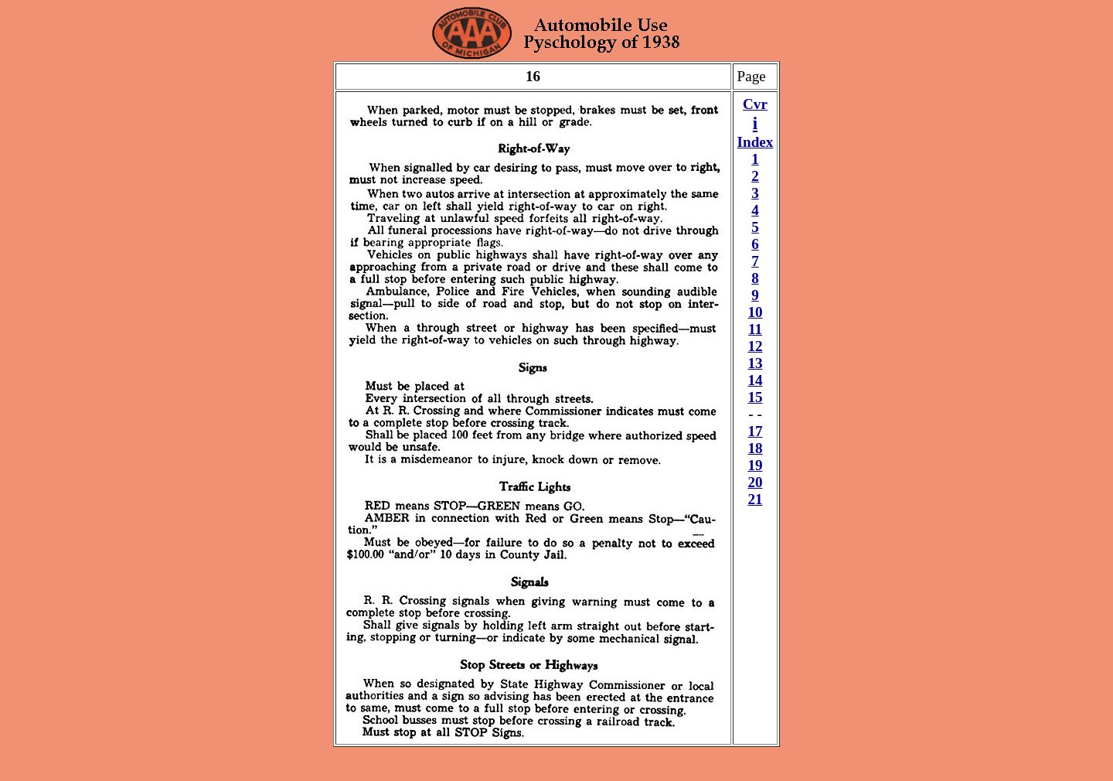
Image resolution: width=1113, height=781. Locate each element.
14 (754, 380)
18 (754, 448)
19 (754, 465)
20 (754, 482)
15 (754, 397)
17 (754, 431)
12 (754, 346)
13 (754, 363)
